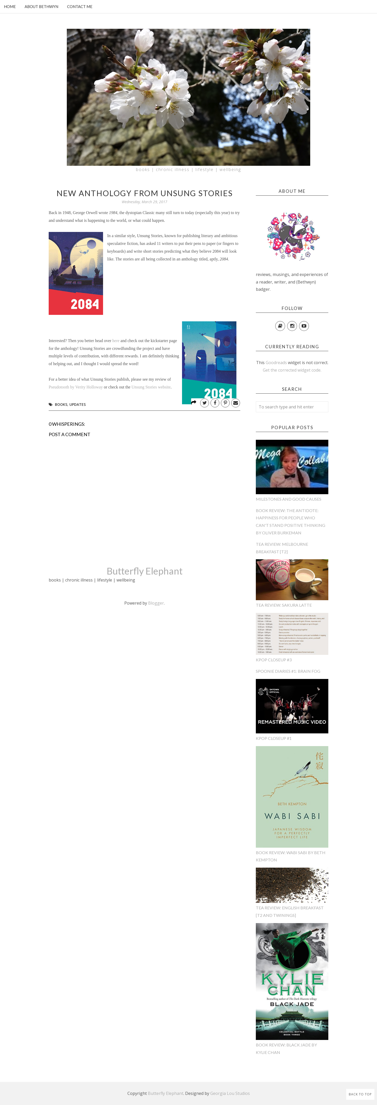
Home (10, 6)
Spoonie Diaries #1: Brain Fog (288, 671)
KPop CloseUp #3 (274, 659)
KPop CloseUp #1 (274, 738)
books (61, 404)
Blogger (156, 603)
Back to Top (360, 1094)
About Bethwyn (41, 6)
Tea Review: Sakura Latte (284, 605)
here (116, 340)
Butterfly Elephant (145, 571)
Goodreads (276, 362)
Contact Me (79, 6)
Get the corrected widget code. (292, 370)
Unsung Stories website (151, 387)
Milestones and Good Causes (288, 499)
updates (77, 404)
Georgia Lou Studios (230, 1093)
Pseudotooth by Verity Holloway (76, 387)
